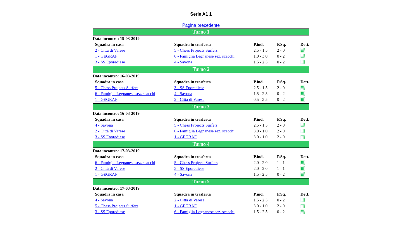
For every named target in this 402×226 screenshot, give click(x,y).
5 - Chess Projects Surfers (195, 50)
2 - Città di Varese (110, 50)
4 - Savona (183, 62)
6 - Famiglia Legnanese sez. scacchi (204, 56)
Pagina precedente (201, 25)
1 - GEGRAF (106, 56)
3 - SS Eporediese (110, 62)
